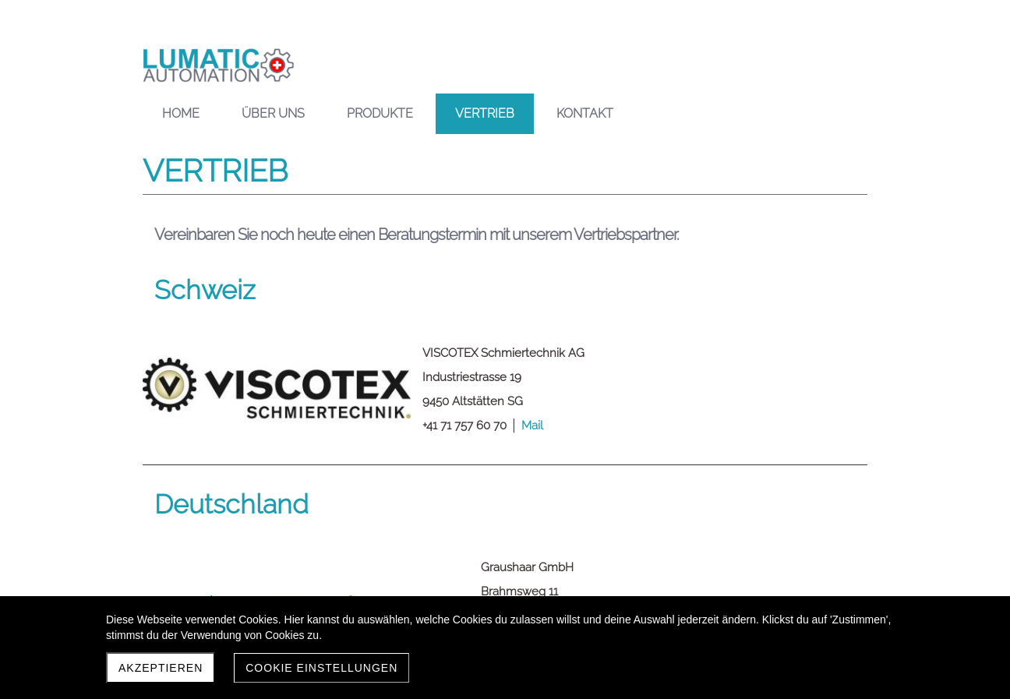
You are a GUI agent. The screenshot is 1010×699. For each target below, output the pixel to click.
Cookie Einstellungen (321, 668)
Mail (532, 425)
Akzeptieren (160, 668)
